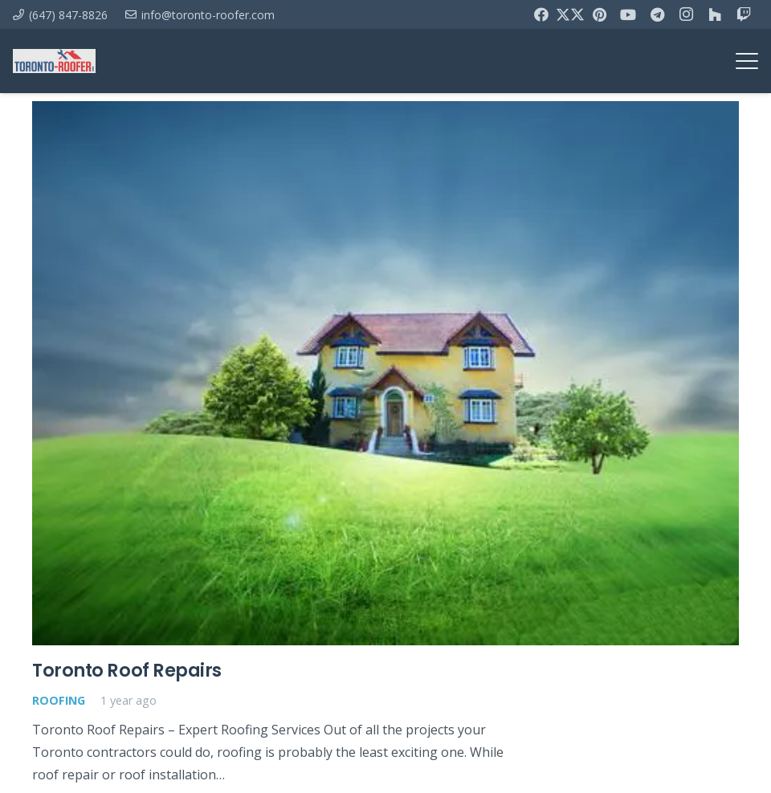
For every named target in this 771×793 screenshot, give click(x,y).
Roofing (58, 700)
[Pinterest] (599, 14)
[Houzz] (714, 14)
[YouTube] (628, 14)
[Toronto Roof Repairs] (385, 373)
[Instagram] (685, 14)
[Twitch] (743, 14)
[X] (570, 14)
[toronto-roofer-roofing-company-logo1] (54, 61)
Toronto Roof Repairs (127, 669)
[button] (747, 61)
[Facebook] (541, 14)
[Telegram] (656, 14)
